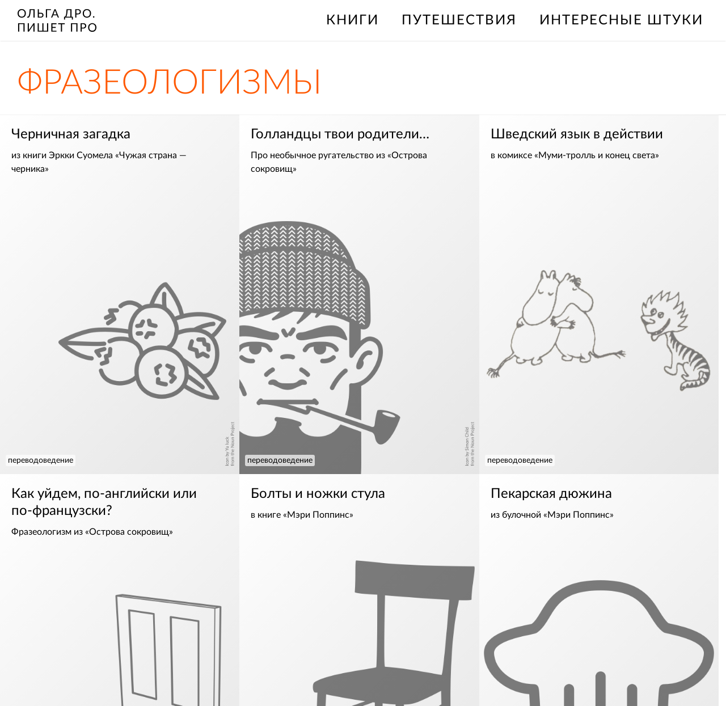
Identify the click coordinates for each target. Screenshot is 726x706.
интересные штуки (621, 20)
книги (352, 20)
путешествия (459, 20)
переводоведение (40, 460)
